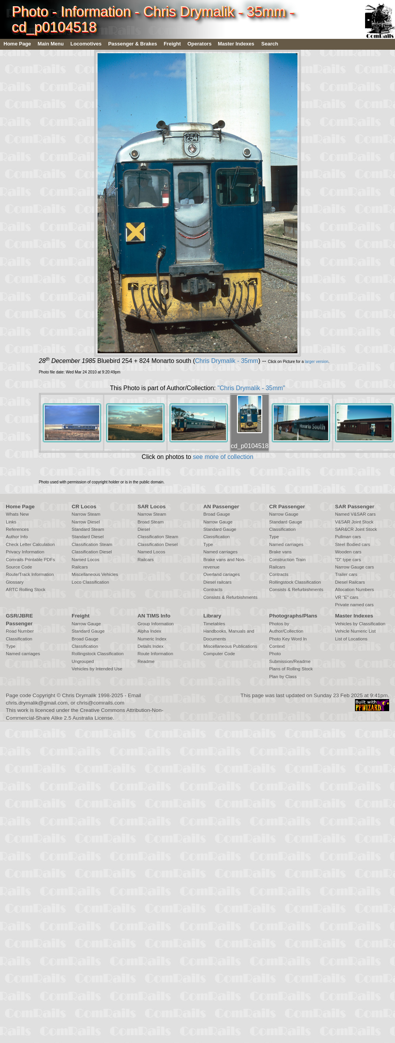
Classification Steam (92, 544)
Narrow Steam (86, 514)
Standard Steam (88, 529)
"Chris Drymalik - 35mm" (251, 388)
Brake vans (280, 551)
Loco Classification (90, 582)
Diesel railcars (217, 582)
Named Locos (85, 559)
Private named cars (354, 604)
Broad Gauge (216, 514)
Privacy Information (25, 551)
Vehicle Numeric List (355, 631)
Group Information (156, 623)
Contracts (212, 589)
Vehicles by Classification (360, 623)
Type (208, 544)
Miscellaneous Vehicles (95, 574)
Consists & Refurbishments (230, 597)
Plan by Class (283, 676)
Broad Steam (151, 522)
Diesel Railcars (350, 582)
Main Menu (51, 44)
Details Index (151, 646)
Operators (199, 44)
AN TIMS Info (154, 616)
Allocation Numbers (354, 589)
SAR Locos (152, 506)
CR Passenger (287, 506)
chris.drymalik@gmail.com (37, 703)
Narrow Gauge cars (354, 567)
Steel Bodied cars (353, 544)
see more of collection (223, 456)
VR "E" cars (346, 597)
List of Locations (351, 639)
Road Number (20, 631)
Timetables (214, 623)
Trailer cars (346, 574)
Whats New (17, 514)
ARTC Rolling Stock (25, 589)
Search (269, 44)
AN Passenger (221, 506)
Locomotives (85, 44)
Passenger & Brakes (132, 44)
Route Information (155, 653)
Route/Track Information (30, 574)
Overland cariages (221, 574)
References (17, 529)
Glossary (15, 582)
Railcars (80, 567)
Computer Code (219, 653)
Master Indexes (236, 44)
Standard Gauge (219, 529)
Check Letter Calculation (30, 544)
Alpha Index (149, 631)
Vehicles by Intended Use (97, 668)
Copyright (44, 695)
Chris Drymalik (79, 695)
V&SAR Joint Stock (354, 522)
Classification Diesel (92, 551)
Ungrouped (83, 661)
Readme (146, 661)
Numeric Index (152, 639)
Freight (172, 44)
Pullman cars (348, 536)
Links (11, 522)
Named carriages (220, 551)
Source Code (19, 567)
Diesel (144, 529)
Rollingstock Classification (295, 582)
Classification (216, 536)
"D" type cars (348, 559)
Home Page (17, 44)
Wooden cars (348, 551)
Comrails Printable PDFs (30, 559)
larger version (317, 361)
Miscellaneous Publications (230, 646)
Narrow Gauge (217, 522)
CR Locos (84, 506)
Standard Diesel (87, 536)
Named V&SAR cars (355, 514)
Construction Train (287, 559)
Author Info (17, 536)
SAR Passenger (354, 506)
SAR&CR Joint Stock (356, 529)
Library (212, 616)
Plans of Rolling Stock (291, 668)
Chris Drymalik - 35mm (226, 361)
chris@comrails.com (100, 703)
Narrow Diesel (86, 522)
